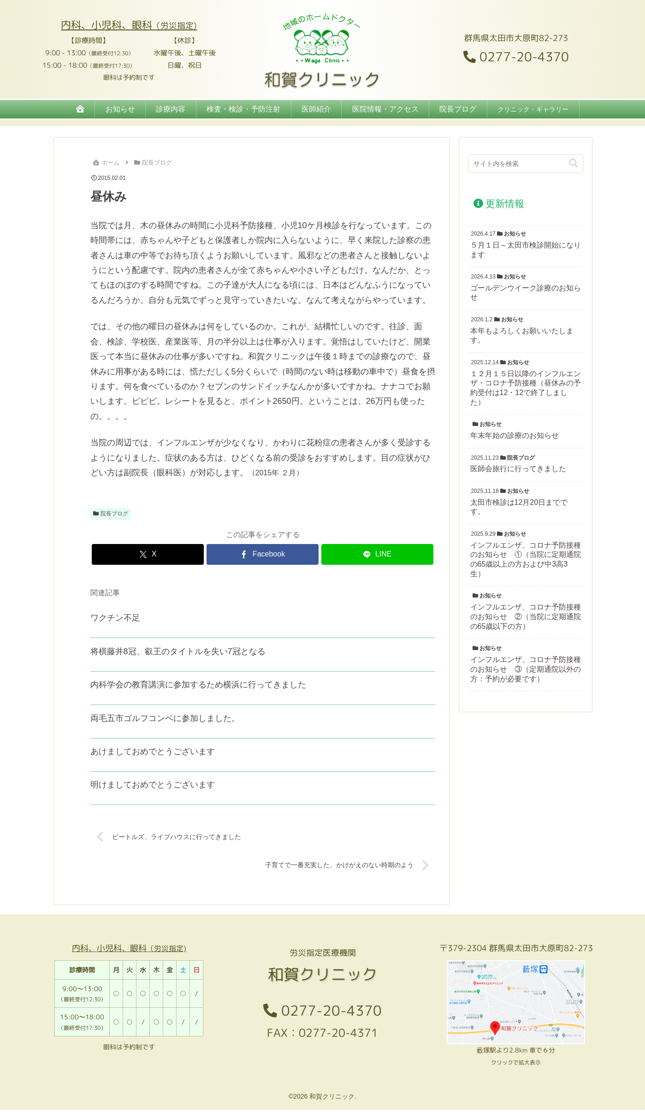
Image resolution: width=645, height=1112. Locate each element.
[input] (525, 163)
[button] (573, 163)
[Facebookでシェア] (263, 554)
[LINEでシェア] (377, 554)
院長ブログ (111, 513)
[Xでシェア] (148, 554)
